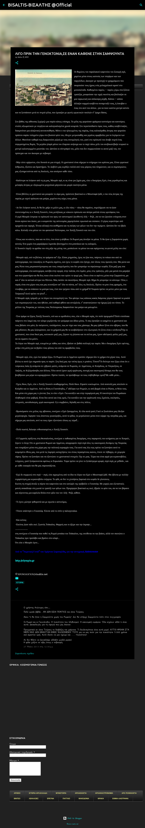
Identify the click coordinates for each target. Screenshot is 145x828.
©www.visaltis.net (72, 824)
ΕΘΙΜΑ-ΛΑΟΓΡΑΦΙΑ (120, 799)
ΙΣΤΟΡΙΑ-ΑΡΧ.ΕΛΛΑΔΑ (38, 793)
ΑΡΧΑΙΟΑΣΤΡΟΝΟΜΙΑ (104, 793)
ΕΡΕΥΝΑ (50, 799)
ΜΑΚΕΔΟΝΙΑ (84, 799)
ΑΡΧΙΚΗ (17, 793)
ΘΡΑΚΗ (101, 799)
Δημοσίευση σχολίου (24, 653)
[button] (17, 63)
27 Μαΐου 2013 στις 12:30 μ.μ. (38, 646)
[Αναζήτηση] (75, 5)
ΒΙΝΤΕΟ (17, 799)
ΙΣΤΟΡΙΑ (19, 582)
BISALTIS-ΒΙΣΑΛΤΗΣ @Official (40, 4)
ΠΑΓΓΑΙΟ (66, 799)
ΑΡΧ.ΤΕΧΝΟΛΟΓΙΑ (129, 793)
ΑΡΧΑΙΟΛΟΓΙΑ (81, 793)
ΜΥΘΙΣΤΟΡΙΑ (61, 793)
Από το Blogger (72, 818)
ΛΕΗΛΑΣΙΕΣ (33, 799)
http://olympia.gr (24, 560)
